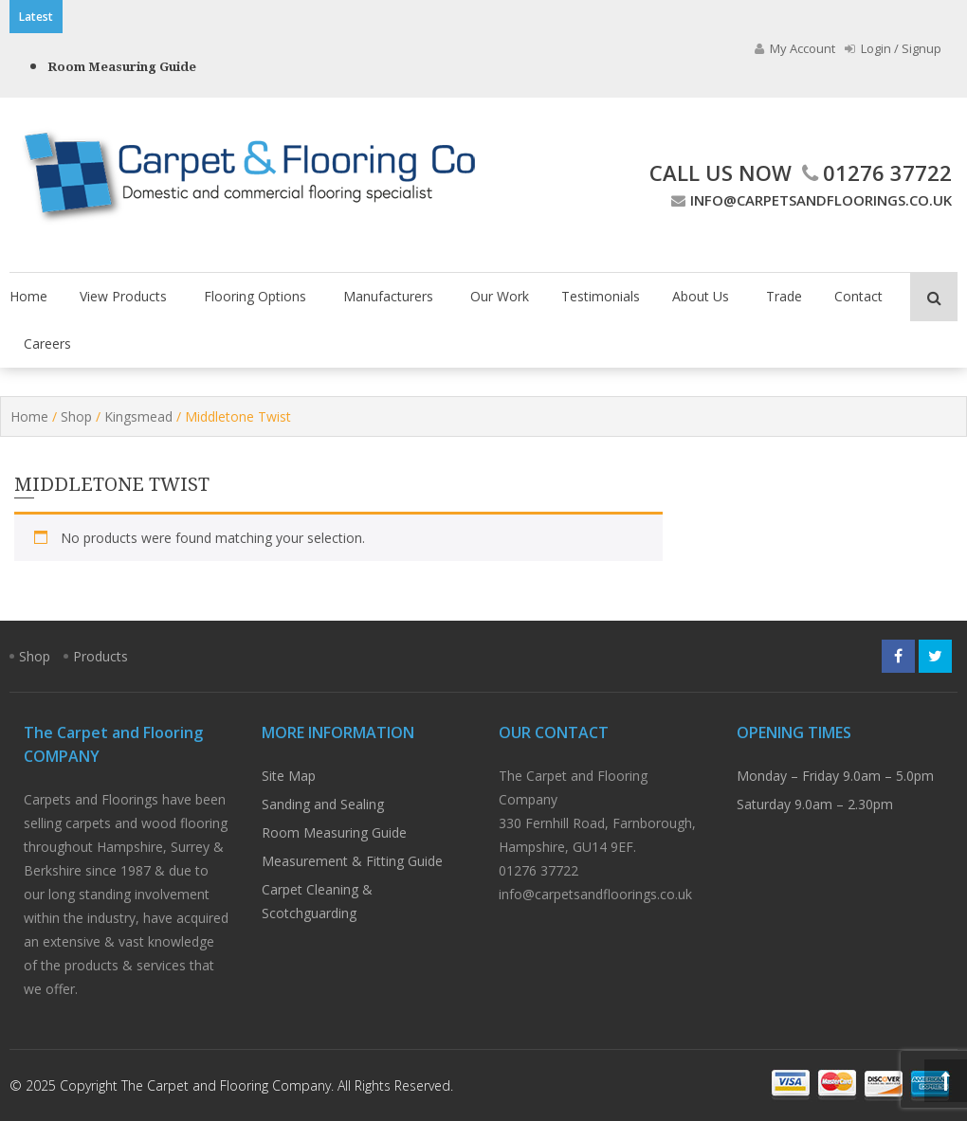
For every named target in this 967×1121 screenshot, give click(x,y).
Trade (784, 296)
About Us (700, 296)
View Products (123, 296)
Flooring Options (255, 296)
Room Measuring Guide (121, 67)
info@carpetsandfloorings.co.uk (809, 199)
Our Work (499, 296)
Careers (47, 343)
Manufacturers (388, 296)
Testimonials (600, 296)
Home (28, 296)
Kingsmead (138, 416)
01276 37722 (874, 172)
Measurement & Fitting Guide (352, 861)
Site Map (289, 776)
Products (100, 656)
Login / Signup (893, 48)
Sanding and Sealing (323, 804)
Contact (858, 296)
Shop (76, 416)
